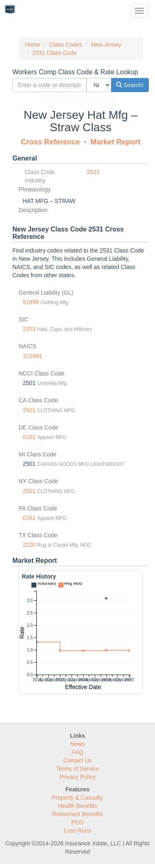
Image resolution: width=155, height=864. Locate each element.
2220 (29, 544)
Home (32, 44)
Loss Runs (77, 830)
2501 (29, 410)
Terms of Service (77, 768)
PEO (78, 822)
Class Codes (65, 44)
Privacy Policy (77, 777)
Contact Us (77, 760)
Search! (129, 85)
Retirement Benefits (77, 814)
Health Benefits (77, 806)
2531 (93, 172)
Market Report (116, 142)
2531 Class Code (54, 53)
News (77, 744)
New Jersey (106, 44)
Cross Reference (50, 142)
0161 (29, 437)
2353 (29, 329)
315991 (32, 356)
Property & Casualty (77, 797)
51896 (31, 302)
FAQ (77, 752)
